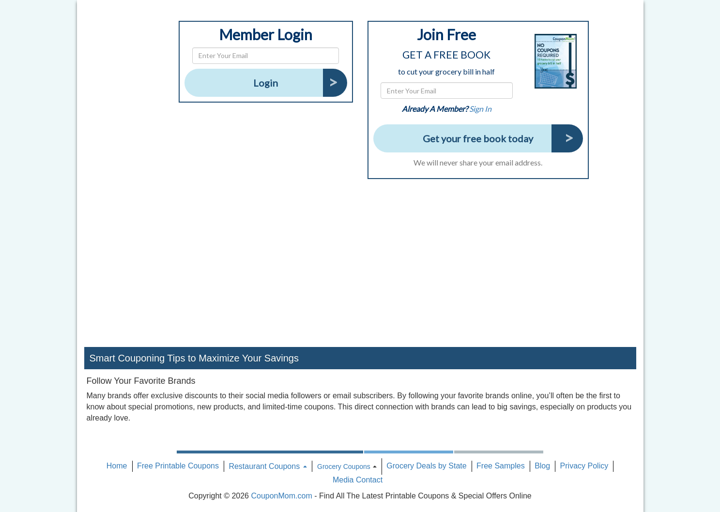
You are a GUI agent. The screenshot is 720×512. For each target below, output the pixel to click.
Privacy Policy (584, 466)
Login (265, 83)
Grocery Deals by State (426, 466)
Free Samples (500, 466)
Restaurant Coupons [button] (267, 466)
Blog (542, 466)
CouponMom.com (281, 496)
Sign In (480, 108)
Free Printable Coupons (178, 466)
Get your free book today (478, 138)
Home (117, 466)
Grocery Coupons (343, 466)
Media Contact (358, 480)
